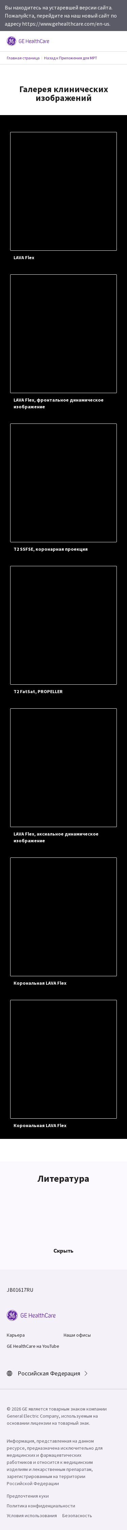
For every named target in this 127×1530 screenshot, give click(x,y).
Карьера (16, 1335)
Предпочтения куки (28, 1496)
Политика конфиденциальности (41, 1506)
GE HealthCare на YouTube (33, 1346)
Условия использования (32, 1515)
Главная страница (23, 57)
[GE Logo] (28, 40)
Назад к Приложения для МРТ (70, 57)
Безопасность (77, 1515)
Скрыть (63, 1250)
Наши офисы (77, 1335)
